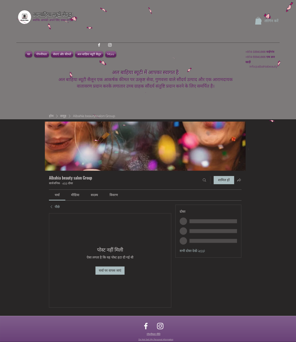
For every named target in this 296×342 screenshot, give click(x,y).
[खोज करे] (204, 180)
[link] (57, 195)
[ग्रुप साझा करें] (239, 179)
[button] (258, 21)
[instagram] (110, 45)
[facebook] (99, 45)
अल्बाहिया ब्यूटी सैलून (52, 14)
